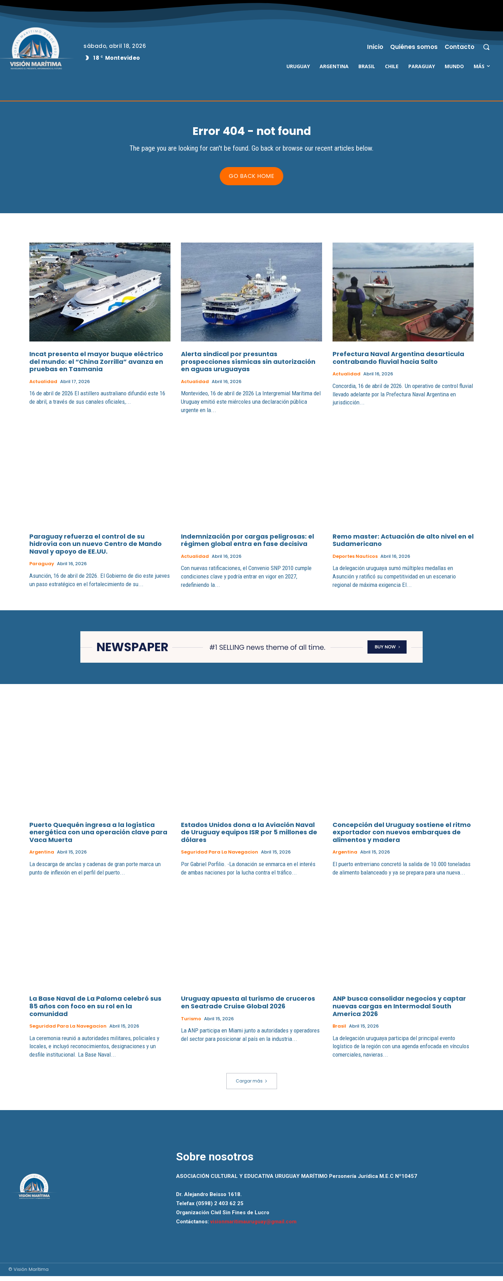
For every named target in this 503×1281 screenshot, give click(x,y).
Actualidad (43, 386)
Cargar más (252, 1086)
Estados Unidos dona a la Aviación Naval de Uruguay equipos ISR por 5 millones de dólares (249, 837)
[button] (486, 46)
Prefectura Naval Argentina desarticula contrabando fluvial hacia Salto (398, 362)
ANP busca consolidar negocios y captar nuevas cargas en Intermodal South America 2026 (399, 1011)
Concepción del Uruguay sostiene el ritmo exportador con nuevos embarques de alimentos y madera (402, 837)
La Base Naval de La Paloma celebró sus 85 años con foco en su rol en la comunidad (95, 1011)
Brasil (339, 1031)
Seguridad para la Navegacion (219, 857)
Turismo (191, 1023)
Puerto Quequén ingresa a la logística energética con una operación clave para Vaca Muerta (98, 837)
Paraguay (41, 568)
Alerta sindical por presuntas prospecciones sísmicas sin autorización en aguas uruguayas (248, 366)
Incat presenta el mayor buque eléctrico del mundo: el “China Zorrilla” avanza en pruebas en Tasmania (96, 366)
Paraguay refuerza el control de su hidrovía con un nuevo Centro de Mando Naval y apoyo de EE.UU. (95, 549)
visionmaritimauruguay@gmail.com (253, 1226)
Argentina (41, 857)
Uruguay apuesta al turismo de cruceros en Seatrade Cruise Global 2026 (248, 1007)
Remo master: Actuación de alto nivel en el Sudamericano (403, 545)
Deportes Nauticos (355, 561)
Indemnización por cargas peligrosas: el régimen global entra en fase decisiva (247, 545)
